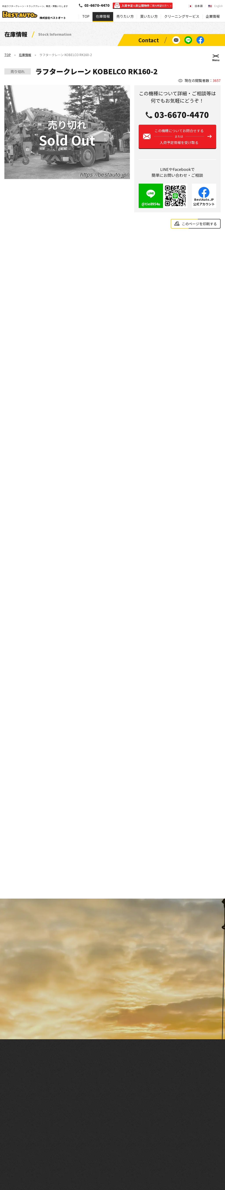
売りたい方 (125, 16)
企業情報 (213, 16)
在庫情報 (103, 16)
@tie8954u (151, 207)
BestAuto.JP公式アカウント (204, 205)
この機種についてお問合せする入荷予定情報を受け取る (179, 140)
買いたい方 (149, 16)
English (218, 6)
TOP (85, 16)
